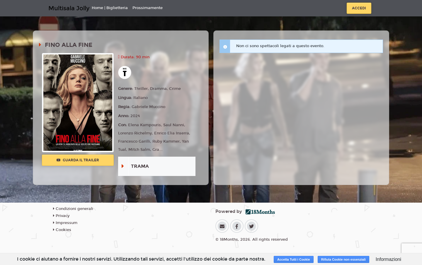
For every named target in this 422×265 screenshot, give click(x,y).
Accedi (359, 8)
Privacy (61, 215)
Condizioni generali (73, 208)
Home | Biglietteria (110, 8)
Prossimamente (147, 8)
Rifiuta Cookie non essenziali (343, 259)
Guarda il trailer (78, 160)
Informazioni (388, 259)
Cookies (62, 230)
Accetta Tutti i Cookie (293, 259)
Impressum (65, 222)
